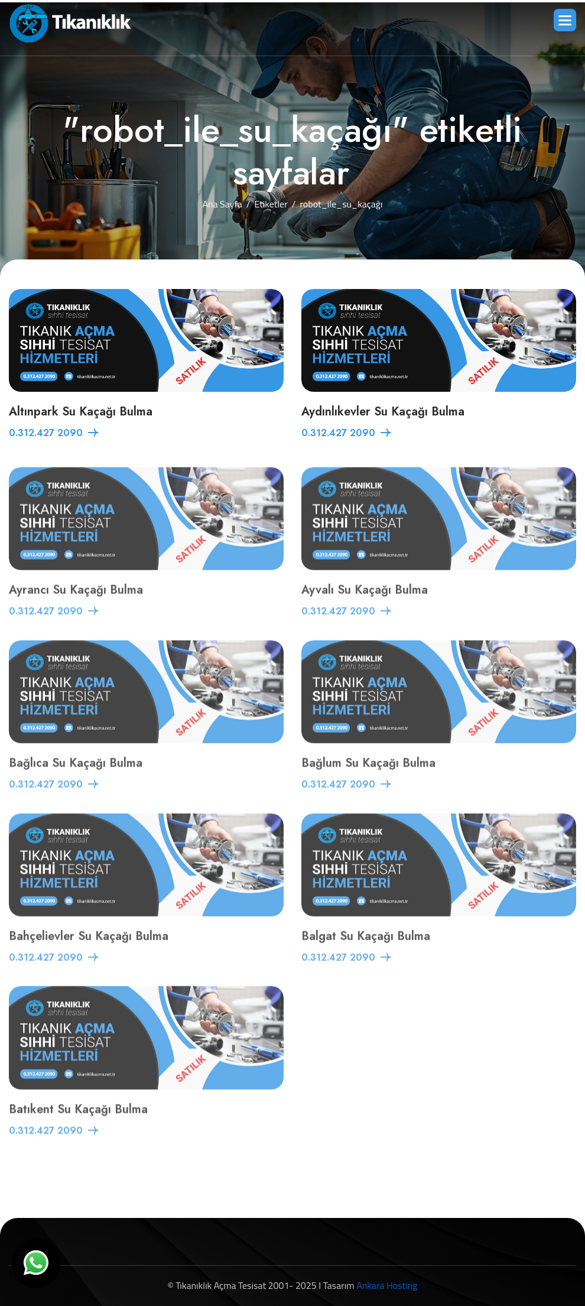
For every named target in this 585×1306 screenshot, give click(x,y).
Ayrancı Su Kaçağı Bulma (76, 605)
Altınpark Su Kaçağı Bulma (80, 412)
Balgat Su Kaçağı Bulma (365, 951)
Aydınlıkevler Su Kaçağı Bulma (382, 412)
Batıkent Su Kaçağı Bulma (78, 1124)
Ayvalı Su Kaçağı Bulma (364, 605)
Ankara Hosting (386, 1285)
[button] (565, 20)
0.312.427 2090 (46, 434)
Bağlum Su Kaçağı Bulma (368, 778)
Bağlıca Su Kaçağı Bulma (75, 778)
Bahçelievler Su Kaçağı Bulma (88, 951)
